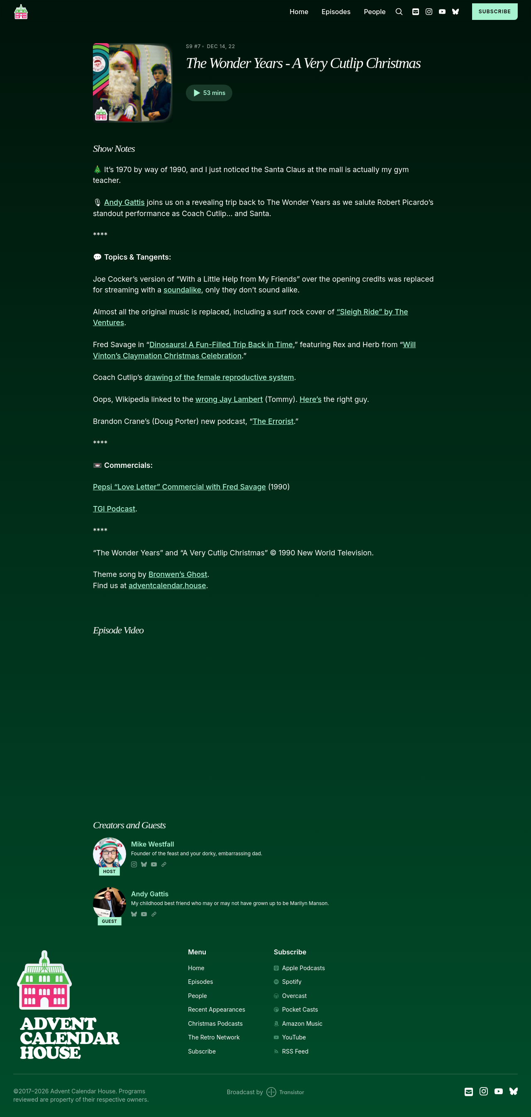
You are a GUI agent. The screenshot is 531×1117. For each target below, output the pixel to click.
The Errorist (273, 421)
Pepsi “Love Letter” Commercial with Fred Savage (179, 486)
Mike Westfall (152, 844)
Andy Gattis (124, 202)
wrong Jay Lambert (229, 399)
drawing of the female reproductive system (219, 377)
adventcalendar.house (167, 585)
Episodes (336, 11)
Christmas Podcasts (215, 1024)
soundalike (182, 289)
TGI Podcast (114, 508)
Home (299, 11)
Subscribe (495, 11)
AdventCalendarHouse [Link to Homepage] (69, 1038)
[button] (209, 93)
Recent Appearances (216, 1009)
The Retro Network (214, 1037)
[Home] (146, 11)
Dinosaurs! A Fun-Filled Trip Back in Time (221, 344)
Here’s (311, 399)
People (375, 11)
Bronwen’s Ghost (178, 574)
